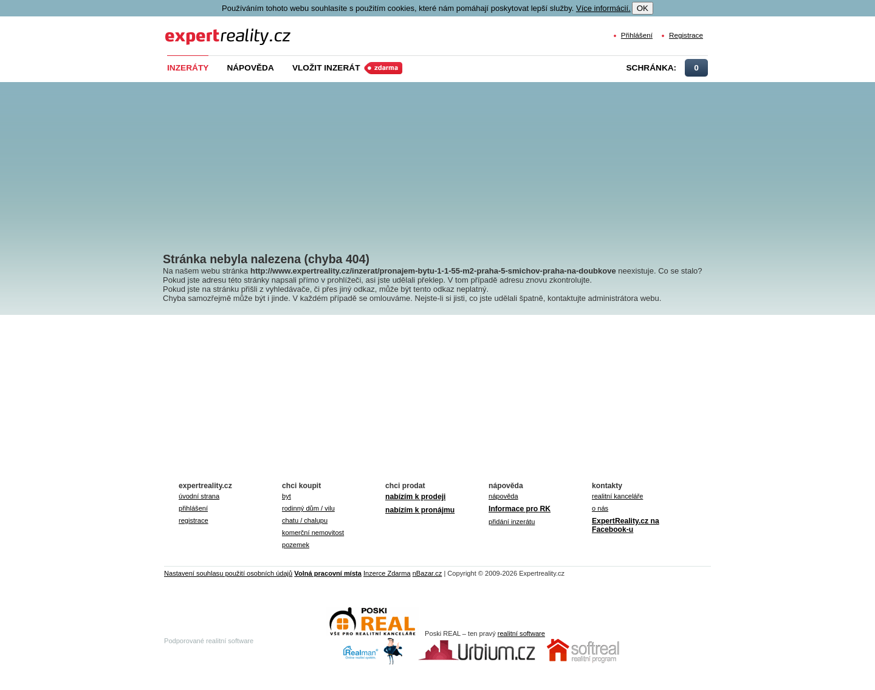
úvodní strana (199, 496)
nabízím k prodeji (415, 496)
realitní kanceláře (617, 496)
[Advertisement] (457, 158)
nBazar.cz (427, 573)
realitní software (521, 633)
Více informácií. (603, 8)
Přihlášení (637, 35)
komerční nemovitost (313, 532)
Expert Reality (187, 29)
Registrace (686, 35)
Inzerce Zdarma (387, 573)
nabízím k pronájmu (420, 510)
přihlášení (193, 508)
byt (286, 496)
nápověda (503, 496)
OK (642, 8)
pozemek (295, 544)
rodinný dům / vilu (308, 508)
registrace (193, 520)
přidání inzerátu (512, 521)
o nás (600, 508)
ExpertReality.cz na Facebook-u (625, 525)
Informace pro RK (520, 509)
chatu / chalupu (305, 520)
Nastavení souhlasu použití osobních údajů (228, 573)
